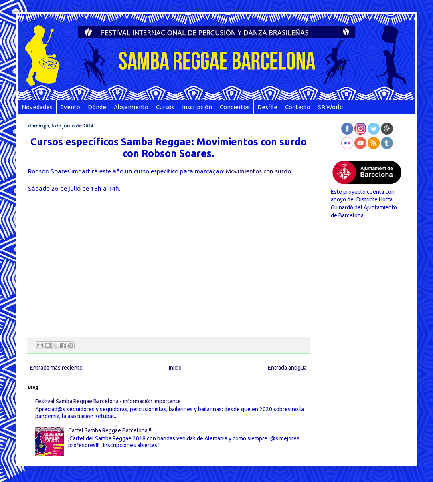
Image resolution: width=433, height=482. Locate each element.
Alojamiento (131, 107)
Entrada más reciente (56, 367)
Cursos (165, 107)
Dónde (97, 107)
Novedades (37, 107)
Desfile (267, 107)
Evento (70, 107)
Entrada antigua (287, 367)
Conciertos (235, 107)
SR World (330, 107)
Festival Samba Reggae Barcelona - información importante (108, 401)
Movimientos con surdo (258, 171)
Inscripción (197, 107)
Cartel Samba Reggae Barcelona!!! (109, 430)
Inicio (175, 367)
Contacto (297, 107)
